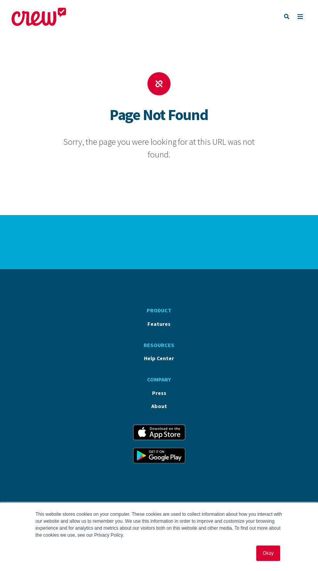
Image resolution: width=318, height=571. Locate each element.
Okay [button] (268, 553)
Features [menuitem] (159, 323)
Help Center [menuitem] (159, 358)
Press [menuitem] (159, 393)
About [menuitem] (159, 406)
